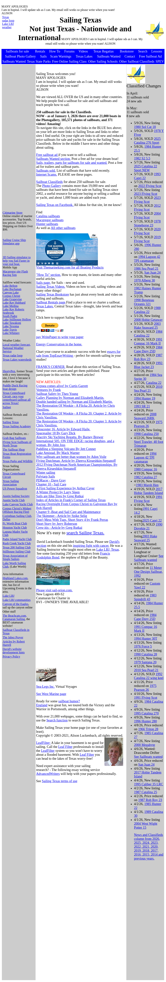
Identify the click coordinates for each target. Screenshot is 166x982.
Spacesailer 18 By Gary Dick (55, 433)
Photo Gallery (51, 186)
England (41, 705)
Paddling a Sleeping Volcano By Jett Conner (66, 449)
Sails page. (43, 283)
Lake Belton (10, 285)
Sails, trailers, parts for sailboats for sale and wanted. (71, 163)
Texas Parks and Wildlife (18, 461)
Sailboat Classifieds (49, 182)
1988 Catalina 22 (147, 310)
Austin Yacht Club (14, 500)
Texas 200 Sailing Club (17, 547)
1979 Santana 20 (145, 662)
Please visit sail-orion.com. (54, 590)
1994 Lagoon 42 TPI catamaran (147, 259)
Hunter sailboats (47, 224)
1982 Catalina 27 (145, 477)
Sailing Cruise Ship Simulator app (14, 241)
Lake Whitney (11, 333)
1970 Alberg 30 (144, 280)
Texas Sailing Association (11, 482)
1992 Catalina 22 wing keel (148, 676)
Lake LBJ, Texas (107, 549)
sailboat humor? (69, 701)
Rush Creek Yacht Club (17, 543)
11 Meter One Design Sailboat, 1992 (148, 572)
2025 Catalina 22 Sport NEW (145, 168)
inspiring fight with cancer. (91, 546)
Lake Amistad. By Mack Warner (58, 453)
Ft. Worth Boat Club (15, 523)
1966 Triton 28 (148, 729)
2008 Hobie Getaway (148, 320)
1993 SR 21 (142, 406)
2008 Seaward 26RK (145, 416)
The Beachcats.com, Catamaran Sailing (15, 617)
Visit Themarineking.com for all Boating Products (70, 267)
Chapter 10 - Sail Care (51, 484)
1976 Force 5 (143, 646)
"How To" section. (48, 275)
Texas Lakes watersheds (17, 359)
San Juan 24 (152, 272)
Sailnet (7, 407)
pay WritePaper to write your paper (59, 337)
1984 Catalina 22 (148, 333)
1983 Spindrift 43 (145, 597)
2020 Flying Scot (147, 231)
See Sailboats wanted (148, 558)
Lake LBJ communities (17, 599)
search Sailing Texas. (85, 532)
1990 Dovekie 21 (148, 526)
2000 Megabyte (144, 745)
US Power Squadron (15, 488)
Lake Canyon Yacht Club (18, 504)
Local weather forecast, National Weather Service (17, 348)
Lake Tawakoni (12, 322)
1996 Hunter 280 (145, 721)
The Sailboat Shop (14, 449)
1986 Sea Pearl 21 (146, 268)
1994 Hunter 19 (144, 398)
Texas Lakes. (45, 306)
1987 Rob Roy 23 (148, 357)
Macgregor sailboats (49, 220)
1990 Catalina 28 (145, 654)
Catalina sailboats (48, 216)
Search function (57, 720)
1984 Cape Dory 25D (148, 349)
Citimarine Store (12, 212)
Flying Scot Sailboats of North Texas (17, 443)
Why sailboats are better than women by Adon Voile (71, 457)
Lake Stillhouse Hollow (17, 319)
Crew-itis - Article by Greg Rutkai (59, 528)
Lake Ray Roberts (13, 309)
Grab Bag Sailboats (14, 438)
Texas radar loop (8, 19)
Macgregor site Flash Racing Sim (15, 273)
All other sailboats (63, 228)
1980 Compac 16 (145, 469)
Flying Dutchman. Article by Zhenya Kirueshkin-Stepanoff (76, 461)
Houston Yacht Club (15, 527)
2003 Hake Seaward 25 (147, 326)
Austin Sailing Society (16, 496)
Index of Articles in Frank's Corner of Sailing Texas (71, 500)
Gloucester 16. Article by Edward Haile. (63, 429)
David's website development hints (14, 650)
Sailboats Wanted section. (53, 159)
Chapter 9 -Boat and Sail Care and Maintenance (68, 512)
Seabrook (8, 312)
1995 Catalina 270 (146, 713)
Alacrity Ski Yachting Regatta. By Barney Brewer (69, 437)
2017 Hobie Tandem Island (148, 491)
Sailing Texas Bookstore (52, 294)
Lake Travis (10, 329)
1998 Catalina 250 (146, 434)
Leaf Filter (65, 747)
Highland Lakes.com (15, 578)
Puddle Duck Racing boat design (15, 387)
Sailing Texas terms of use (59, 781)
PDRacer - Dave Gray (51, 480)
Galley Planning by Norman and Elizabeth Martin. (70, 398)
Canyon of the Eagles (15, 604)
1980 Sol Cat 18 (145, 127)
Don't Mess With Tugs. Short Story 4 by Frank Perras (72, 520)
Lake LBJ (8, 595)
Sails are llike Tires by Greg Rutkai (60, 496)
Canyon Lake (11, 292)
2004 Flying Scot (147, 215)
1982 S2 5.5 (142, 158)
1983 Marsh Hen (147, 485)
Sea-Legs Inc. (45, 686)
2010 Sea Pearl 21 (148, 389)
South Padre (10, 316)
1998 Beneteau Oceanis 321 (144, 302)
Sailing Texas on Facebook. (55, 205)
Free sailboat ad (47, 155)
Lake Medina (11, 306)
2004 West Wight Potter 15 (145, 825)
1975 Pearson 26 (148, 424)
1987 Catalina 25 (145, 792)
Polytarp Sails (45, 476)
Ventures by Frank (48, 390)
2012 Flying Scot (147, 207)
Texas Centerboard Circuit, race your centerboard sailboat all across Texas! (17, 398)
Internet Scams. (46, 174)
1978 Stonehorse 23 (147, 223)
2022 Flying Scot (149, 186)
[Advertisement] (18, 152)
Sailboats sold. (46, 170)
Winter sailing (45, 472)
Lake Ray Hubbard (14, 302)
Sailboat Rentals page (50, 302)
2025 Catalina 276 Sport (147, 141)
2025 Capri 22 (152, 520)
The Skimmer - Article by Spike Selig (61, 516)
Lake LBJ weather (8, 25)
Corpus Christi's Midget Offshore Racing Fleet (17, 510)
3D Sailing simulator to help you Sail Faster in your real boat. (17, 261)
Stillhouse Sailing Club (16, 551)
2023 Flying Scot (145, 194)
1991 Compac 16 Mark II (148, 341)
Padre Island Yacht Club (17, 539)
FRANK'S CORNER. (50, 367)
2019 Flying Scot (147, 239)
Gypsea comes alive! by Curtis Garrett (62, 386)
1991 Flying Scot (148, 499)
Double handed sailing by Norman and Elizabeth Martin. (74, 402)
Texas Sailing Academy (17, 426)
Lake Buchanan (12, 289)
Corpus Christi (11, 295)
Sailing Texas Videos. (50, 286)
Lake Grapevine (12, 299)
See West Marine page (51, 694)
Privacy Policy (11, 656)
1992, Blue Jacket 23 (148, 365)
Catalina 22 (153, 383)
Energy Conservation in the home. (59, 344)
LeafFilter (48, 751)
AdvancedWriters (48, 774)
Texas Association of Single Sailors (15, 557)
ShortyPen (9, 371)
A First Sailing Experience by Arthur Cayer (65, 488)
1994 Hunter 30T (145, 638)
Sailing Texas (11, 422)
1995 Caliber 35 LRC (148, 784)
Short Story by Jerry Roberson (56, 524)
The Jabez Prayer (13, 637)
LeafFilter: (43, 743)
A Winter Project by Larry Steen (58, 492)
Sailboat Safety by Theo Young (57, 394)
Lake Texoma (11, 326)
